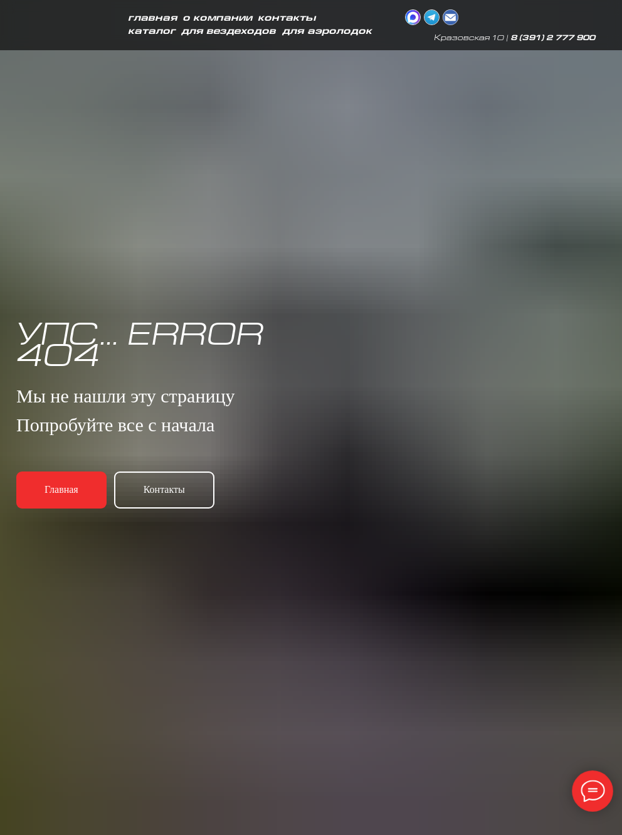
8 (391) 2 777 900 (552, 38)
